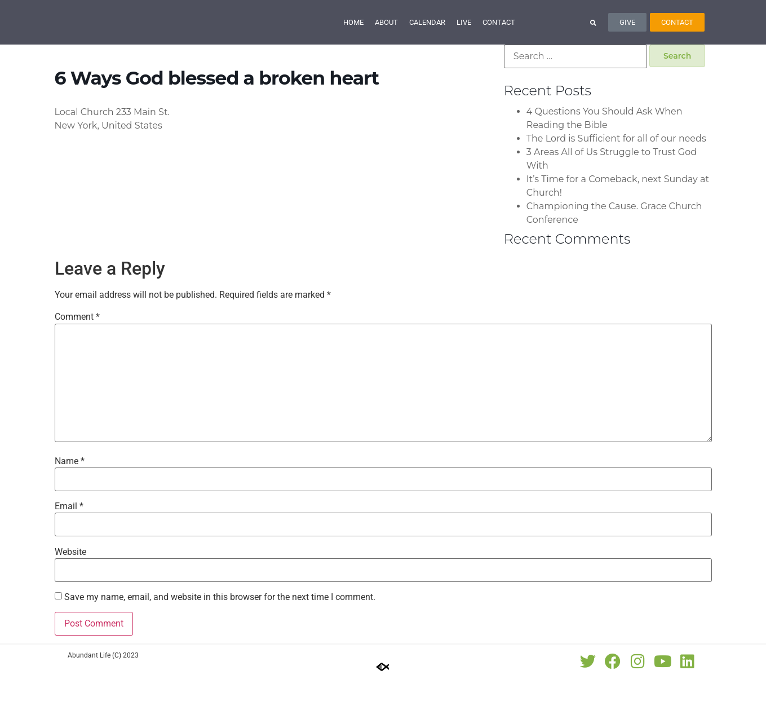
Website (70, 583)
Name (70, 492)
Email (69, 538)
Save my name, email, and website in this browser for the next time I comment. (219, 628)
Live (464, 38)
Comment (77, 349)
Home (353, 38)
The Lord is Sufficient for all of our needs (616, 170)
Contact (498, 38)
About (386, 38)
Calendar (427, 38)
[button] (593, 38)
